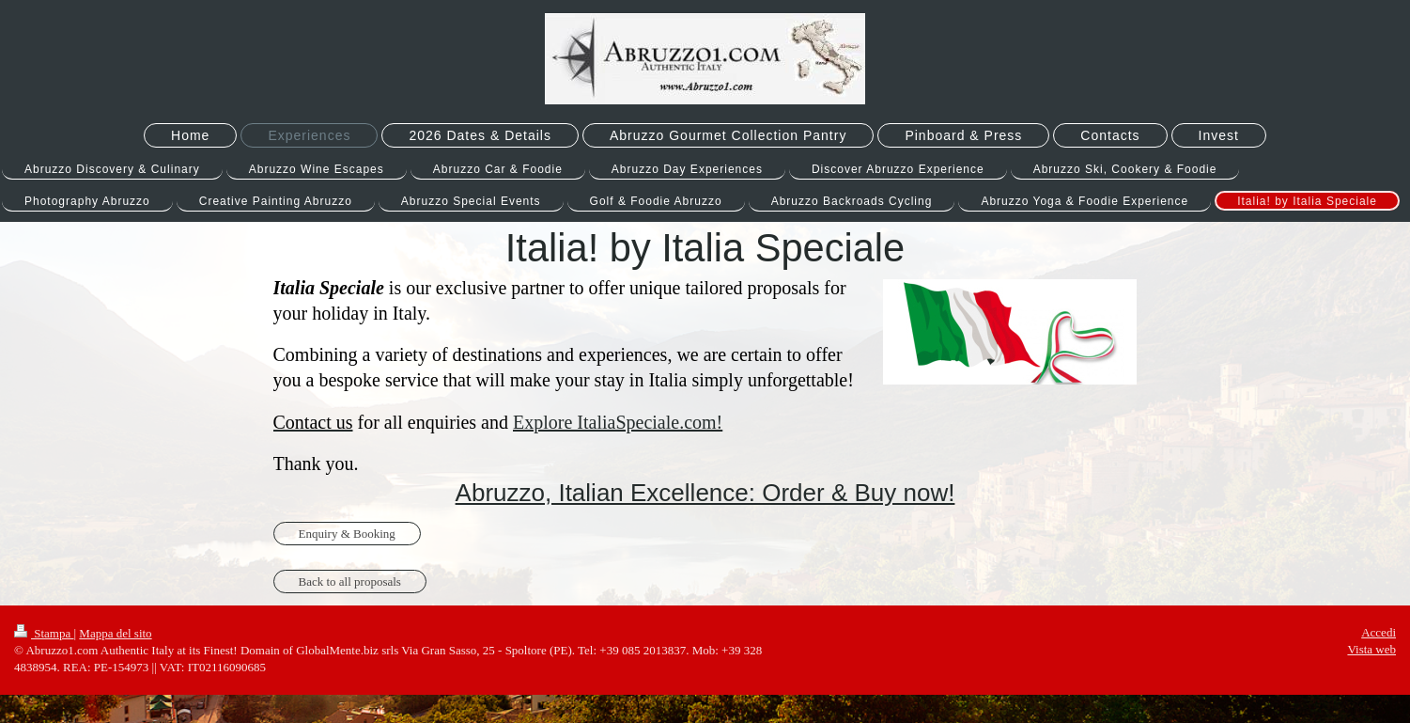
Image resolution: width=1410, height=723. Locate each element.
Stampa (44, 633)
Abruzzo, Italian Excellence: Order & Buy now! (705, 493)
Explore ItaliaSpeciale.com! (617, 422)
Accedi (1378, 632)
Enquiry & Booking (347, 534)
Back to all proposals (350, 581)
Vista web (1371, 649)
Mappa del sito (115, 633)
